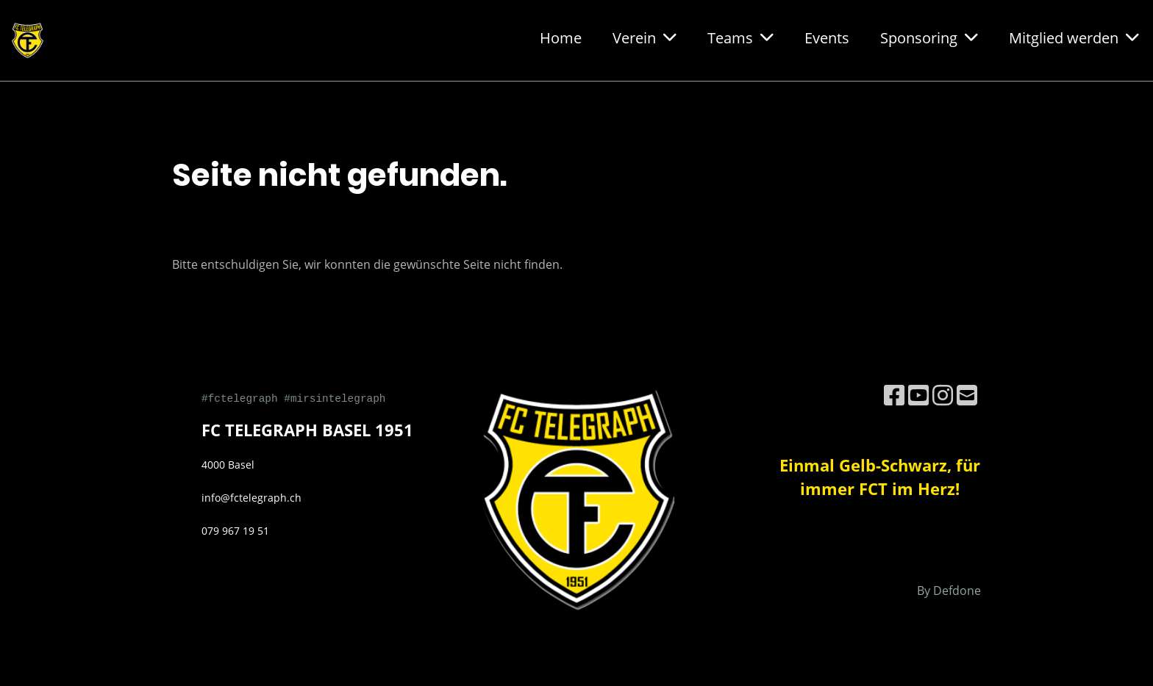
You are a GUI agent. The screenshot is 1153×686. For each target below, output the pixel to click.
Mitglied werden (1074, 38)
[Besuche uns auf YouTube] (918, 395)
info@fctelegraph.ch (251, 498)
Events (826, 38)
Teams (740, 38)
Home (561, 38)
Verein (645, 38)
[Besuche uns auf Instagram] (942, 395)
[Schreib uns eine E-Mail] (967, 395)
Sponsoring (929, 38)
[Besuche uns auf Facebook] (894, 395)
